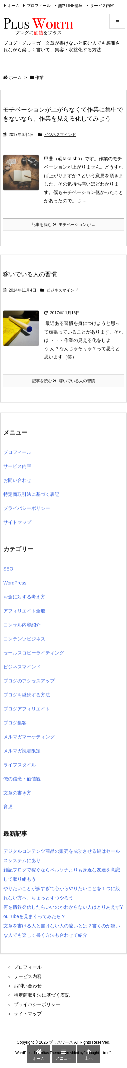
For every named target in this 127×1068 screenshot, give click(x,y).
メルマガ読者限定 (22, 750)
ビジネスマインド (60, 134)
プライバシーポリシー (26, 508)
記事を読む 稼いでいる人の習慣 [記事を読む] (63, 381)
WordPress (14, 582)
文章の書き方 (17, 792)
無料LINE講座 (70, 5)
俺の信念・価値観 (22, 778)
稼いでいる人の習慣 (30, 274)
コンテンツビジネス (24, 638)
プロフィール (39, 5)
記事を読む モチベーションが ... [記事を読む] (63, 224)
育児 (8, 806)
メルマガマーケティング (29, 736)
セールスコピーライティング (33, 652)
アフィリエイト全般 (24, 610)
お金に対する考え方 (24, 596)
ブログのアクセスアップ (29, 680)
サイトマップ (17, 522)
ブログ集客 (15, 722)
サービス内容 (102, 5)
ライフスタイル (19, 764)
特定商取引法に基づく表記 (31, 494)
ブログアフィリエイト (26, 708)
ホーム (14, 5)
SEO (8, 568)
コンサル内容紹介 (22, 624)
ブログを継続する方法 (26, 694)
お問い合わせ (17, 480)
